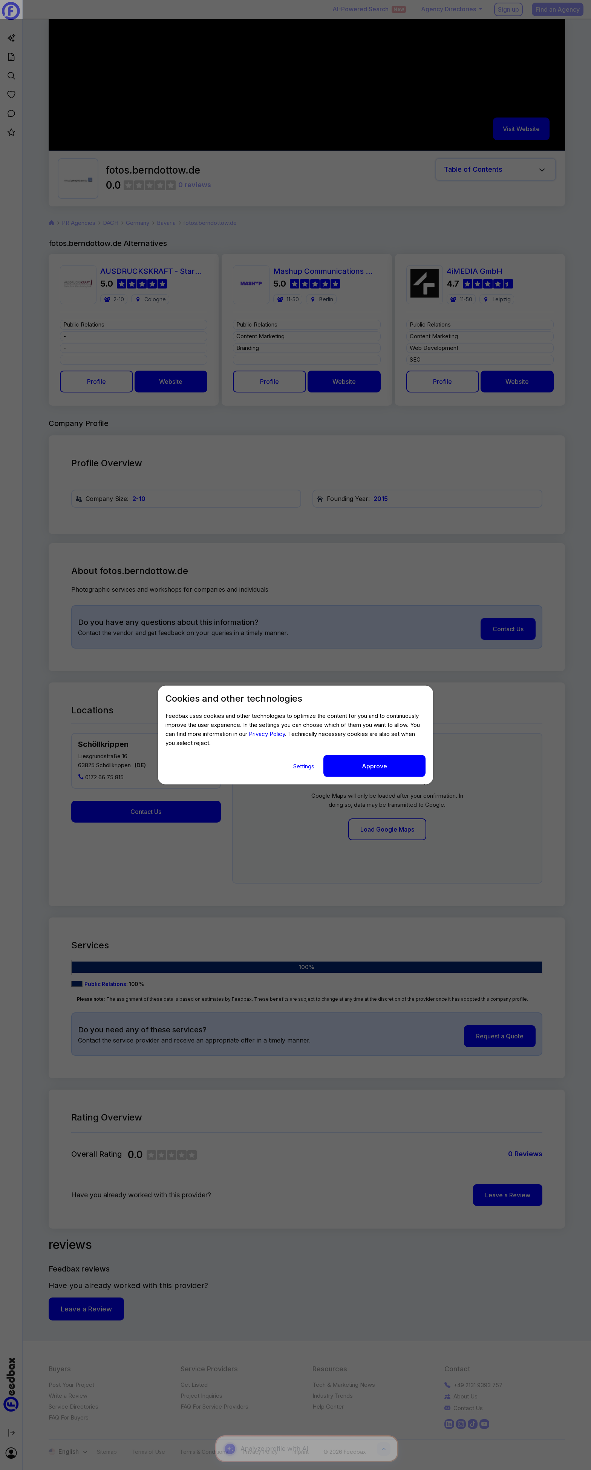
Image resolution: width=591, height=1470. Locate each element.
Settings (304, 766)
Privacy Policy (267, 733)
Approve (374, 766)
